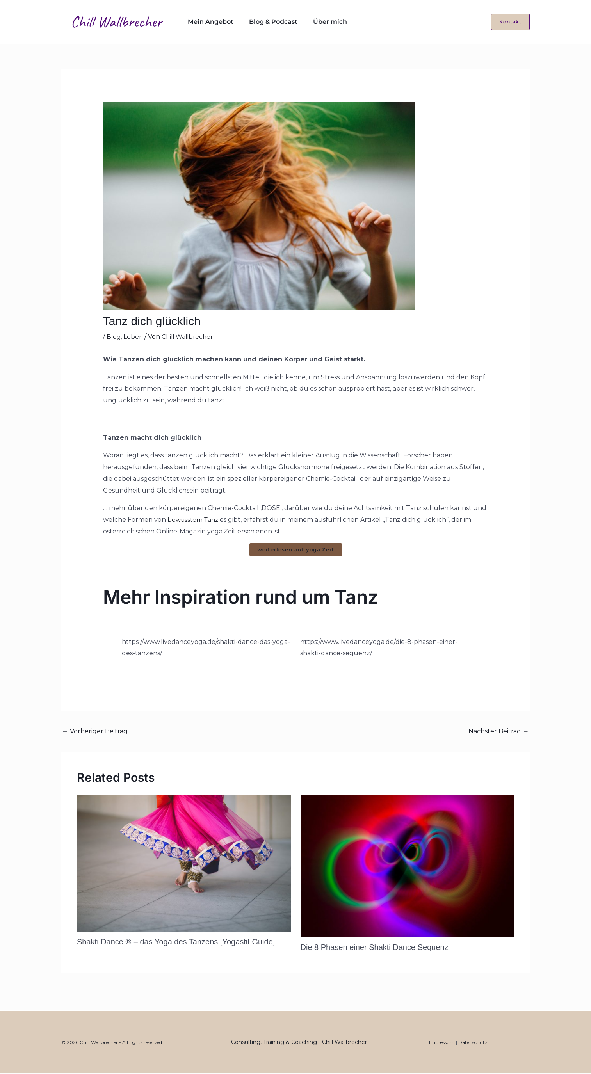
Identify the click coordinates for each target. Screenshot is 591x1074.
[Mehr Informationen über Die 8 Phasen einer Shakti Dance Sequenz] (407, 866)
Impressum (442, 1043)
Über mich (314, 21)
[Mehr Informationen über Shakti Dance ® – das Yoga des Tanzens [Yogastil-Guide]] (184, 863)
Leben (134, 336)
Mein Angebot (207, 21)
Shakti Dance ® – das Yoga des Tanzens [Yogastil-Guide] (176, 942)
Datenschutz (473, 1043)
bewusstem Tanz (194, 519)
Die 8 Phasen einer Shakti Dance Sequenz (375, 948)
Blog (114, 336)
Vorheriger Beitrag (95, 732)
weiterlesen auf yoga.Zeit (295, 550)
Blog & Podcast (264, 21)
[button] (506, 22)
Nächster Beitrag (498, 732)
